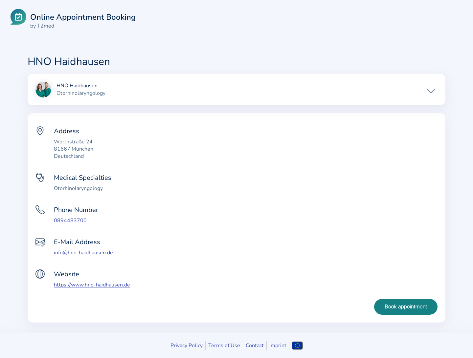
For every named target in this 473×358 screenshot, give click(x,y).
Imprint (277, 345)
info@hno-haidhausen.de (83, 252)
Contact (255, 345)
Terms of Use (224, 345)
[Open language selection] (297, 345)
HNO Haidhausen (77, 86)
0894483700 (70, 220)
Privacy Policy (186, 345)
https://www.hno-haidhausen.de (92, 284)
